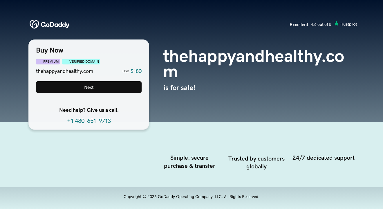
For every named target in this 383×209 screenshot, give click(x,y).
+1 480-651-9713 (89, 121)
